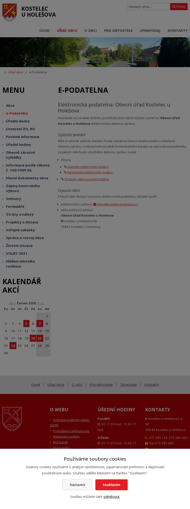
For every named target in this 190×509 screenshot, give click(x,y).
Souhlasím (111, 484)
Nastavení (77, 484)
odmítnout (111, 496)
